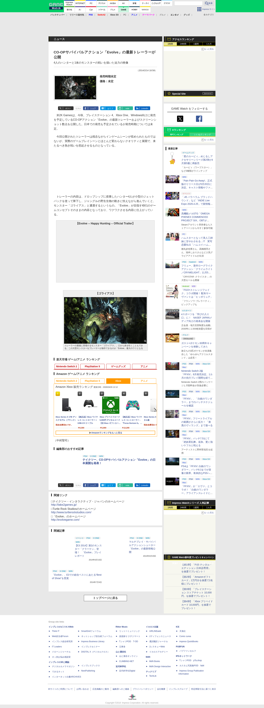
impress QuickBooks (188, 641)
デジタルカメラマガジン (63, 666)
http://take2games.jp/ (64, 504)
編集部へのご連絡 (121, 689)
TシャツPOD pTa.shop (190, 660)
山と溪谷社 (121, 652)
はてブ (110, 108)
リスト (78, 108)
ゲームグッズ (118, 366)
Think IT (55, 631)
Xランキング (179, 130)
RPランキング (176, 134)
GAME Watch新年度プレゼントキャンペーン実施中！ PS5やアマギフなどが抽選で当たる (193, 558)
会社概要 (161, 689)
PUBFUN (180, 646)
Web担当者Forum (60, 636)
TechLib (152, 676)
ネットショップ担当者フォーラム (96, 636)
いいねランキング (202, 134)
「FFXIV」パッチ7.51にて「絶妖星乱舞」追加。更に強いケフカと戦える (197, 442)
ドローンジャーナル (61, 652)
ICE (177, 627)
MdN (148, 657)
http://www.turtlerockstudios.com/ (71, 512)
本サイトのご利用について (60, 689)
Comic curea (185, 636)
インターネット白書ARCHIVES (66, 677)
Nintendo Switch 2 (66, 366)
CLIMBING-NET (126, 661)
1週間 (196, 44)
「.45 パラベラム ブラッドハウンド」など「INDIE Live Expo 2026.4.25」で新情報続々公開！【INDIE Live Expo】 (197, 204)
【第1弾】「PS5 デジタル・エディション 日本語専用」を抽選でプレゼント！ (196, 568)
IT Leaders (57, 646)
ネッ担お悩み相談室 (61, 657)
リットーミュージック (129, 631)
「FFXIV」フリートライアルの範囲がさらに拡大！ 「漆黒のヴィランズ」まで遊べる (197, 422)
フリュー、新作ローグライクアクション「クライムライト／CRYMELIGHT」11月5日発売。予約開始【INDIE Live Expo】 (197, 272)
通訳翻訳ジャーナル (158, 641)
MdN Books (154, 661)
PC (124, 15)
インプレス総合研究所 (62, 641)
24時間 (183, 44)
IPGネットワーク (184, 656)
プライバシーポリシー (143, 689)
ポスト (68, 108)
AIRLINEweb (155, 631)
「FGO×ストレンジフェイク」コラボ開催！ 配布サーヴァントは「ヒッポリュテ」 (197, 293)
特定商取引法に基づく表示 (203, 689)
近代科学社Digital (127, 671)
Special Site (179, 93)
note (127, 108)
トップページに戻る (105, 597)
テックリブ (151, 671)
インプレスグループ (178, 689)
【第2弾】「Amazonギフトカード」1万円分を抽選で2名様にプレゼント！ (197, 580)
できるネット (58, 671)
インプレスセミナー (90, 646)
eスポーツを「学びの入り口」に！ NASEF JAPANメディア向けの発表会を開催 (196, 317)
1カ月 (209, 44)
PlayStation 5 (92, 366)
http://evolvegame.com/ (65, 519)
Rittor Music (122, 627)
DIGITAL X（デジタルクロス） (95, 652)
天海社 (182, 631)
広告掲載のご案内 (100, 689)
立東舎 (122, 646)
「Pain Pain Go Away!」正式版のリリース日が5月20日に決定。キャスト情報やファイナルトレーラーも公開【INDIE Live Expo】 (197, 187)
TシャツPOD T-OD (128, 641)
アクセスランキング (183, 39)
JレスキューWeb (157, 646)
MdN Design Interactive (160, 666)
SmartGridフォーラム (91, 631)
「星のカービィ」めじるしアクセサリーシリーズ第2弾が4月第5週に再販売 (197, 160)
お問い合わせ (82, 689)
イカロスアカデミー (158, 652)
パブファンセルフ (187, 651)
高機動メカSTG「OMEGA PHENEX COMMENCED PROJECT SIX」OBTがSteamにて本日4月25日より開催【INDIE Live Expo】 (196, 220)
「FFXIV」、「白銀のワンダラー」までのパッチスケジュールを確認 (197, 402)
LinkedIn (144, 108)
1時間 (170, 44)
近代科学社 (121, 666)
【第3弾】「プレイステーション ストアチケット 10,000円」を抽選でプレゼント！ (196, 592)
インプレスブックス (90, 665)
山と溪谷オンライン (128, 656)
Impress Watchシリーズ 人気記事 (190, 503)
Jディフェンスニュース (160, 636)
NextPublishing (88, 671)
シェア (93, 108)
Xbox (118, 381)
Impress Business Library (93, 641)
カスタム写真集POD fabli (191, 665)
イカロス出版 (152, 627)
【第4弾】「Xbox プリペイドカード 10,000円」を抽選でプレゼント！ (197, 605)
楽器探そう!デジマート (129, 636)
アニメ (144, 366)
